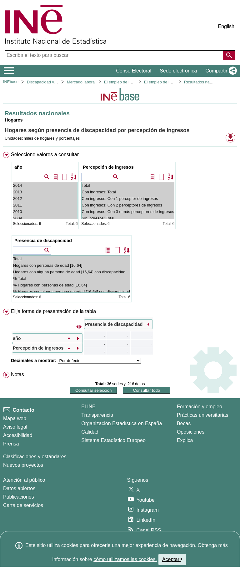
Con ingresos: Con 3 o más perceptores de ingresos (128, 211)
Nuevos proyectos (23, 465)
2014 (45, 185)
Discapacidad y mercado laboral (55, 82)
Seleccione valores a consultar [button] (45, 154)
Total (128, 185)
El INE (88, 406)
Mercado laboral (81, 82)
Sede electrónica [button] (178, 70)
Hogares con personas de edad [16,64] (71, 265)
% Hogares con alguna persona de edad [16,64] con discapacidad (71, 291)
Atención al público (24, 480)
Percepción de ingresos (108, 167)
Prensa (11, 443)
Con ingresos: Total (128, 192)
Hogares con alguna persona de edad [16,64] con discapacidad (71, 272)
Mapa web (14, 418)
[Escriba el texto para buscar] (114, 55)
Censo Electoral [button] (133, 70)
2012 (45, 198)
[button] (220, 71)
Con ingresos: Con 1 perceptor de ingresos (128, 198)
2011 (45, 205)
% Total (71, 278)
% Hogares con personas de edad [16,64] (71, 285)
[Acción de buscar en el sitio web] (229, 55)
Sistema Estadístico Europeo (113, 440)
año (18, 167)
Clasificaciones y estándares (35, 456)
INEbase (10, 81)
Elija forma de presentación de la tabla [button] (53, 311)
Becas (184, 423)
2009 (45, 218)
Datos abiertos (19, 488)
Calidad (89, 432)
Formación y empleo (199, 406)
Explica (185, 440)
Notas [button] (17, 374)
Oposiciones (190, 432)
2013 (45, 192)
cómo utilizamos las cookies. (125, 559)
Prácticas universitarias (202, 415)
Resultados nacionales (204, 82)
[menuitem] (120, 228)
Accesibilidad (17, 435)
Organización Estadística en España (121, 423)
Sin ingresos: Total (128, 218)
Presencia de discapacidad (43, 240)
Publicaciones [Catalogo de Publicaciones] (18, 497)
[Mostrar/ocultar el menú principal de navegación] (9, 71)
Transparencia (97, 415)
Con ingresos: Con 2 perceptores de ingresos (128, 205)
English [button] (226, 26)
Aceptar (172, 559)
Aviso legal (15, 427)
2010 (45, 211)
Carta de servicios (23, 505)
